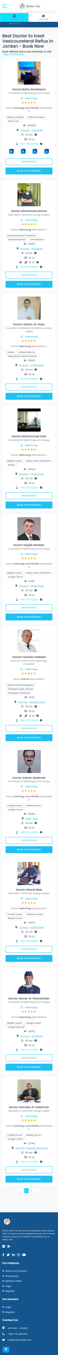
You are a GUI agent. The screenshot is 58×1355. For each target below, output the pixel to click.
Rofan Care (29, 6)
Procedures (12, 1276)
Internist (25, 679)
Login (8, 1286)
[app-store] (3, 1246)
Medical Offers (13, 1281)
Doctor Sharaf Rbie (29, 890)
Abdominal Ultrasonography (20, 685)
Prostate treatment (17, 239)
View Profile (29, 161)
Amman (25, 130)
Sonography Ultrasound (19, 693)
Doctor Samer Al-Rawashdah (29, 998)
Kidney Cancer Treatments (38, 461)
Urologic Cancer (15, 577)
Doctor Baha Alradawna (29, 89)
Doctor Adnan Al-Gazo (29, 324)
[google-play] (9, 1246)
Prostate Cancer (14, 805)
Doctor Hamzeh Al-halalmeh (29, 1107)
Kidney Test (13, 121)
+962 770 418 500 (13, 54)
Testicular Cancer (36, 117)
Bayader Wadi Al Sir (37, 1148)
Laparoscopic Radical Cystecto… (23, 356)
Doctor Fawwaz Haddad (29, 657)
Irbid (28, 818)
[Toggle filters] (6, 1350)
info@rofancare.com (19, 1339)
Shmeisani (37, 130)
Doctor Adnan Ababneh (29, 778)
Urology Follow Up (26, 352)
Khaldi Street (37, 365)
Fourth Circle (37, 473)
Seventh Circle (37, 701)
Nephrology (31, 98)
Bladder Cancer (14, 461)
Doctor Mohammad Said (29, 436)
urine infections (37, 239)
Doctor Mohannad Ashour (29, 211)
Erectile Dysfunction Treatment (21, 235)
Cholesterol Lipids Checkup (20, 689)
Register (10, 1291)
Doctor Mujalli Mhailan (29, 545)
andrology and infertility (26, 108)
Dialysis (10, 352)
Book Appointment (29, 170)
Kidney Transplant (15, 117)
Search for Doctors (16, 1271)
